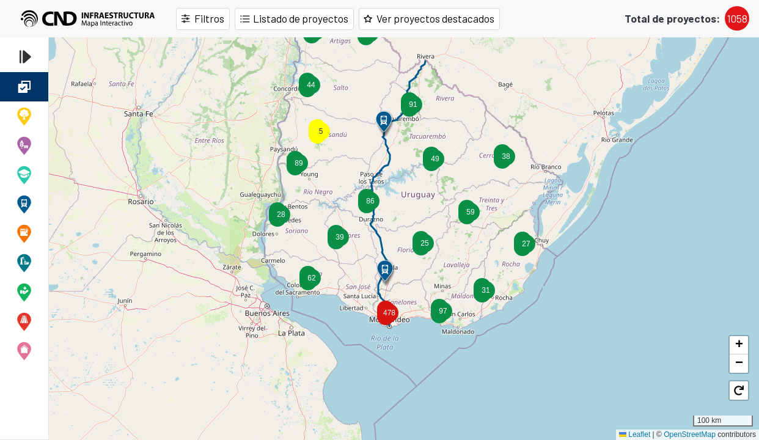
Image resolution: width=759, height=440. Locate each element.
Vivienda (24, 350)
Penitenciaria (24, 233)
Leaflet (634, 434)
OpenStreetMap (690, 434)
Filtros (209, 19)
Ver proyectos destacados (437, 19)
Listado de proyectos (301, 19)
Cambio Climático (24, 116)
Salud (24, 292)
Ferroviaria (24, 204)
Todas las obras (24, 86)
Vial (24, 321)
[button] (482, 290)
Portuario (24, 262)
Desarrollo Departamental (24, 145)
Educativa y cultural (24, 174)
